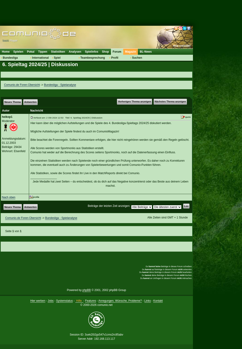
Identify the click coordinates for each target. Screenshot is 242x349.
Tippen (42, 51)
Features (90, 300)
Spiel (57, 57)
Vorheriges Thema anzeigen (134, 101)
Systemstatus (64, 300)
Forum (117, 51)
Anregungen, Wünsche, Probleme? (120, 300)
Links (147, 300)
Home (6, 51)
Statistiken (58, 51)
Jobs (50, 300)
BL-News (146, 51)
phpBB (87, 290)
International (40, 57)
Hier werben (37, 300)
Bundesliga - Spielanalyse (60, 84)
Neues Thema (12, 102)
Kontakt (158, 300)
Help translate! (182, 45)
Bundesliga (10, 57)
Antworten (30, 102)
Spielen (18, 51)
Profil (114, 57)
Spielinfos (91, 51)
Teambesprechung (92, 57)
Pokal (30, 51)
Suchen (137, 57)
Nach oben (8, 197)
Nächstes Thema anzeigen (170, 101)
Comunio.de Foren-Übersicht (22, 84)
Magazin (130, 51)
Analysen (75, 51)
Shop (105, 51)
